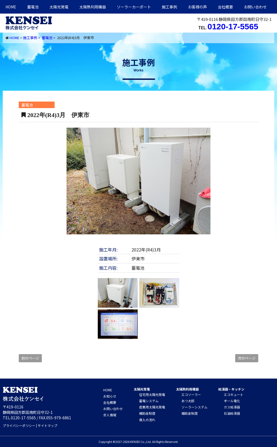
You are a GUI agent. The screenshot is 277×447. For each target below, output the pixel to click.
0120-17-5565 (232, 26)
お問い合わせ (255, 7)
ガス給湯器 (232, 407)
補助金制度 (147, 413)
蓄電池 (33, 7)
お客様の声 (197, 7)
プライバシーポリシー (19, 425)
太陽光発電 (58, 7)
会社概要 (225, 7)
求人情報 (109, 415)
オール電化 (232, 400)
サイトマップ (47, 425)
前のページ (30, 358)
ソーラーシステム (194, 407)
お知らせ (109, 396)
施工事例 (169, 7)
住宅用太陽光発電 (152, 394)
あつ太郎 (187, 400)
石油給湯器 (232, 413)
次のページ (247, 358)
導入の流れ (147, 419)
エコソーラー (191, 394)
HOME (10, 7)
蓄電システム (149, 400)
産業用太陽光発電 (152, 407)
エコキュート (233, 394)
